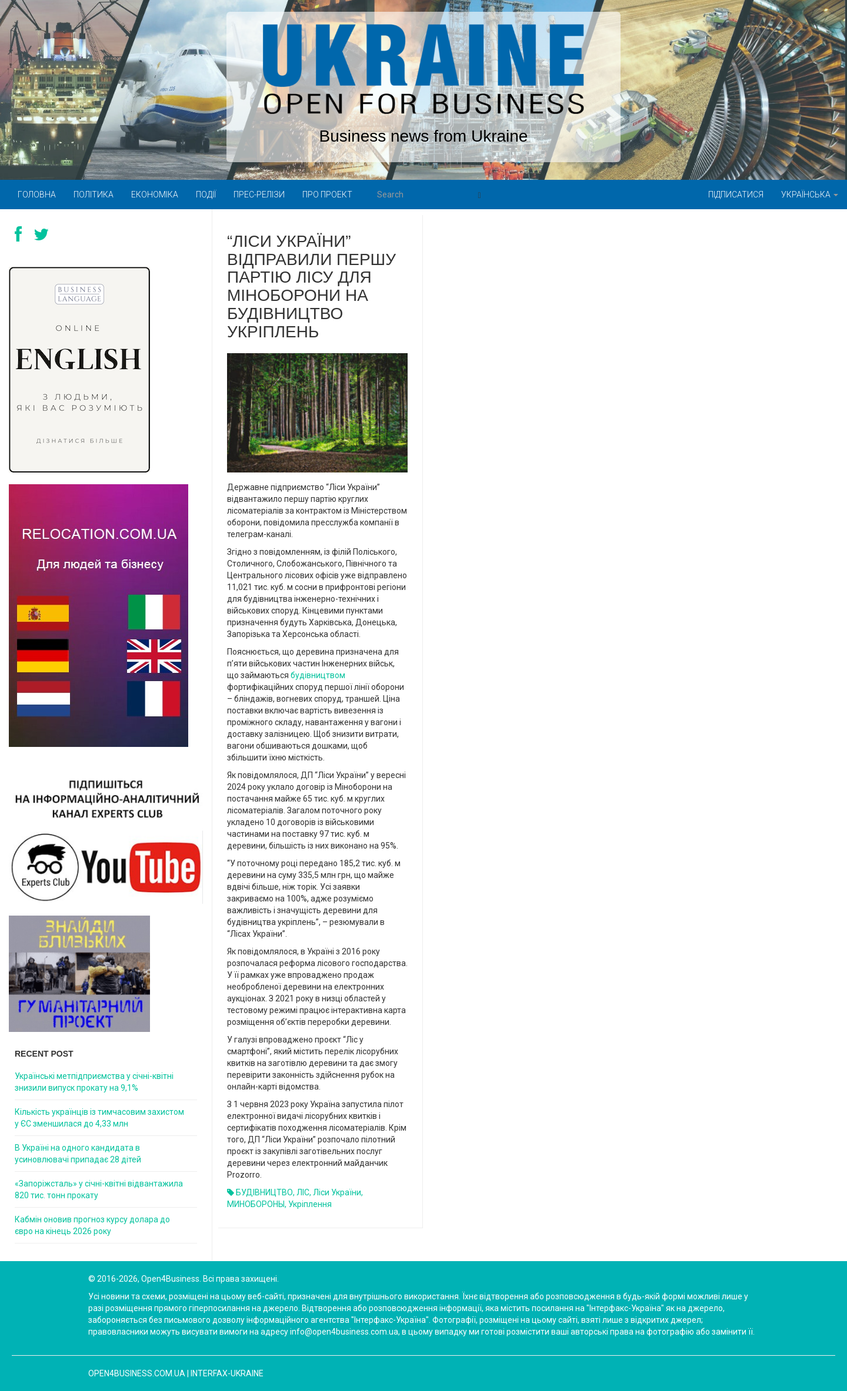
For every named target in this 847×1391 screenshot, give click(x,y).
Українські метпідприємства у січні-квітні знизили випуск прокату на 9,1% (94, 1081)
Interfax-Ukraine (227, 1373)
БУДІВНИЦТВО (264, 1192)
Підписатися (735, 194)
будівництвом (318, 675)
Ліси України (337, 1192)
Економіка (154, 194)
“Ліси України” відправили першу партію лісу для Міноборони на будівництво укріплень (311, 286)
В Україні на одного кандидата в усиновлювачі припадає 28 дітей (78, 1153)
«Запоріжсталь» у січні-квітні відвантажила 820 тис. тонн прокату (99, 1189)
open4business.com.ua (136, 1373)
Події (206, 194)
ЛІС (302, 1192)
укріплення (310, 1204)
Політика (94, 194)
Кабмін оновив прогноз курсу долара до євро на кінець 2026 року (92, 1225)
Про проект (327, 194)
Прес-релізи (259, 194)
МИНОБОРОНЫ (256, 1204)
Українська (809, 194)
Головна (37, 194)
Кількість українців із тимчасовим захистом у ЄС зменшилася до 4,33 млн (99, 1117)
